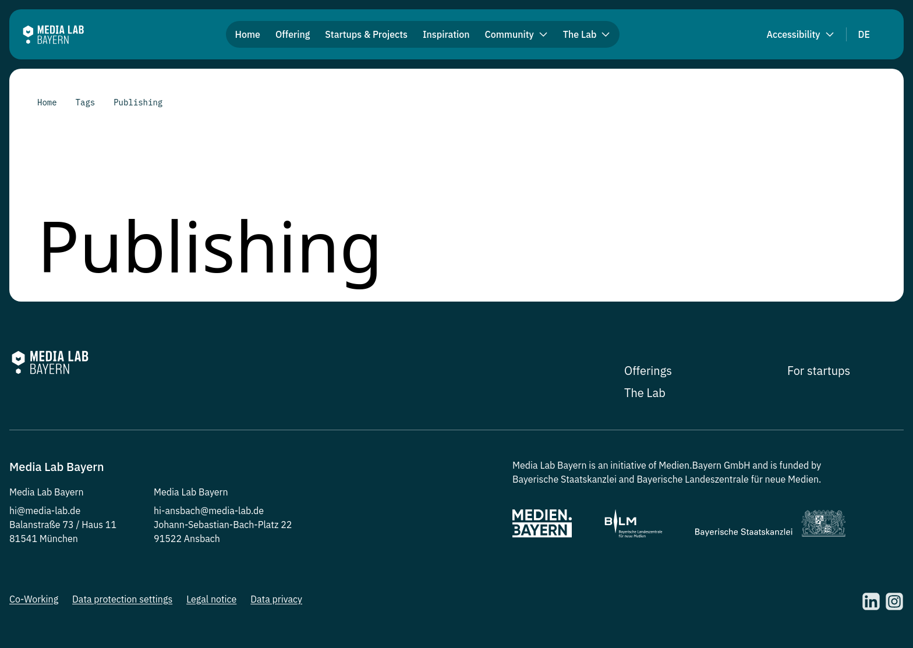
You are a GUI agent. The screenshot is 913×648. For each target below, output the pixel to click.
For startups (818, 370)
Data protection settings (122, 599)
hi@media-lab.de (44, 510)
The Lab (645, 393)
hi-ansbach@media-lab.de (209, 510)
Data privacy (276, 599)
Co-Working (33, 599)
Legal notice (211, 599)
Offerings (648, 370)
